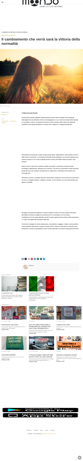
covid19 (3, 122)
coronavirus (13, 121)
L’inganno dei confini (63, 325)
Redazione (31, 265)
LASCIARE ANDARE (9, 355)
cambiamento (5, 121)
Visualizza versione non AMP (49, 433)
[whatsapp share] (38, 259)
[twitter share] (26, 259)
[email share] (29, 259)
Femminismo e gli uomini (10, 325)
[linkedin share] (35, 259)
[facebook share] (23, 259)
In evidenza (32, 321)
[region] (24, 17)
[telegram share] (44, 259)
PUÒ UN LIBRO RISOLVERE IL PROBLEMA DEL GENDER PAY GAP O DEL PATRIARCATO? (40, 326)
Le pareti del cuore (7, 293)
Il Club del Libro (6, 321)
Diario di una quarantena (8, 35)
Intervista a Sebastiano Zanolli (66, 355)
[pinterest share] (32, 259)
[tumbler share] (41, 259)
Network (58, 351)
